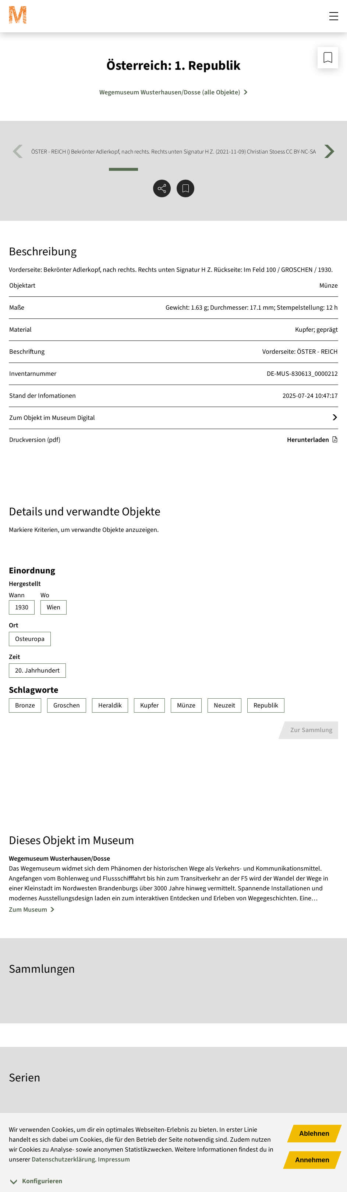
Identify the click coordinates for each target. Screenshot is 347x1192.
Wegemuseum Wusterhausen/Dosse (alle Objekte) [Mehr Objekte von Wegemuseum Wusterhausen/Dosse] (169, 92)
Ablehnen (314, 1133)
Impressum (114, 1159)
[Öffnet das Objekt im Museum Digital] (335, 418)
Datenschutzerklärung (63, 1159)
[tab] (173, 1181)
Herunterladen (312, 439)
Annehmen (312, 1160)
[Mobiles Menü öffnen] (333, 16)
